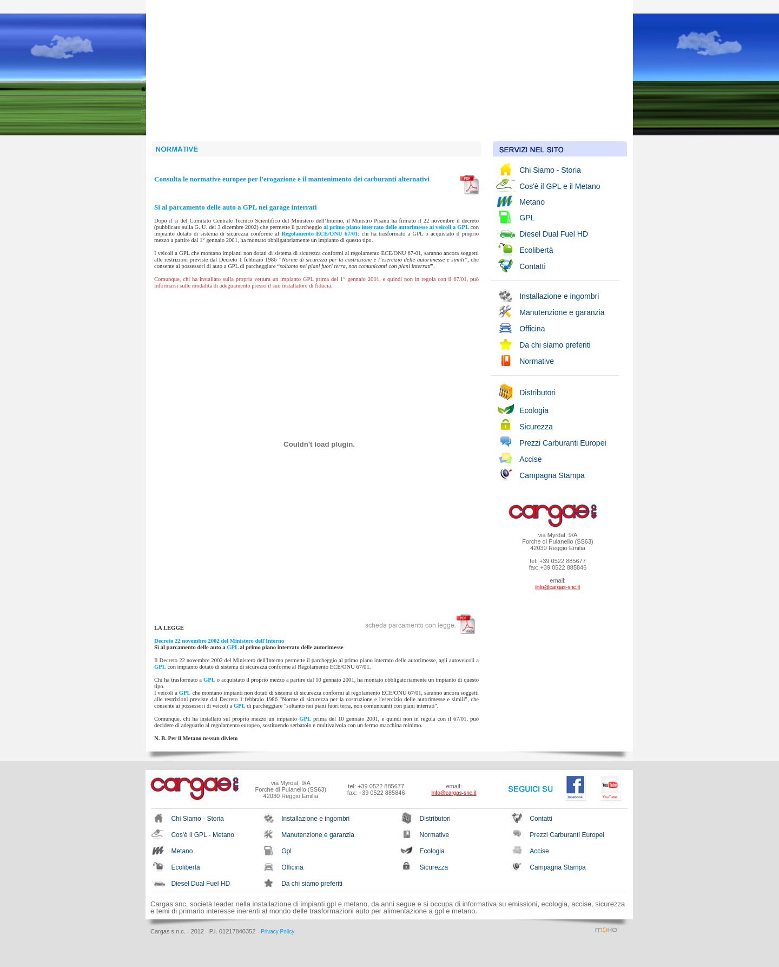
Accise (530, 459)
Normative (536, 361)
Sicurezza (535, 426)
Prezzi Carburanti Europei (562, 443)
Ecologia (534, 410)
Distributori (537, 392)
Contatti (532, 266)
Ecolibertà (536, 250)
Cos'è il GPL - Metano (202, 835)
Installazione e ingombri (559, 296)
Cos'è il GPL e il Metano (559, 186)
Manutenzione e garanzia (561, 312)
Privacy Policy (277, 932)
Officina (532, 328)
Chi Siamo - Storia (550, 170)
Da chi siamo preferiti (555, 345)
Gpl (286, 851)
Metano (532, 202)
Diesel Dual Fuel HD (553, 234)
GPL (526, 217)
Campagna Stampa (552, 475)
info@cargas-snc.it (558, 587)
